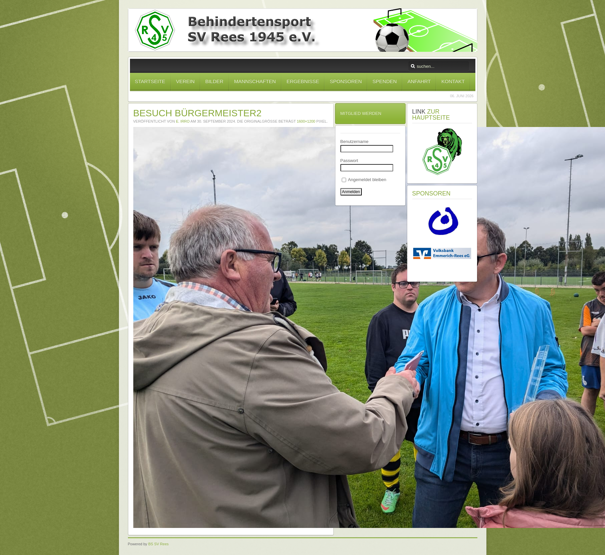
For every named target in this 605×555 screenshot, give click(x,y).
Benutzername (354, 141)
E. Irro (183, 121)
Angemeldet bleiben (364, 179)
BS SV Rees (158, 544)
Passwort (349, 160)
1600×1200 (306, 121)
